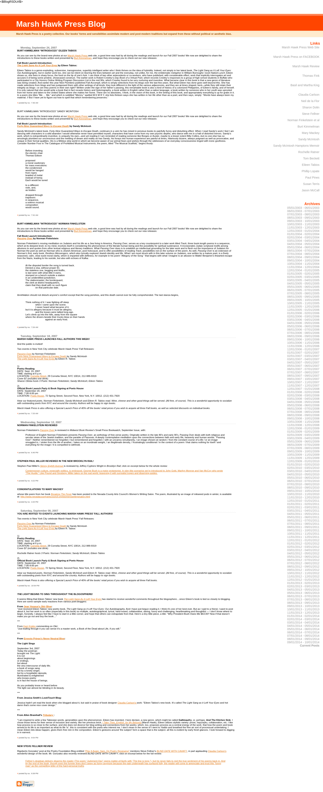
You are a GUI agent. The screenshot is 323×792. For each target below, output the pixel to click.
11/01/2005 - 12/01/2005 (303, 306)
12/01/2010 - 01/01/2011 (303, 500)
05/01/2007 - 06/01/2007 (303, 365)
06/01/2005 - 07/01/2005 (303, 290)
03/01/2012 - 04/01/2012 (303, 550)
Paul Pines (312, 177)
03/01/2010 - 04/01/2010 (303, 471)
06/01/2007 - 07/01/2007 (303, 369)
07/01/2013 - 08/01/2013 (303, 599)
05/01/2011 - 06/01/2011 (303, 517)
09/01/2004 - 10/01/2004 (303, 260)
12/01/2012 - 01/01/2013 (303, 579)
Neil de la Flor (310, 101)
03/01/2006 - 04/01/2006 (303, 319)
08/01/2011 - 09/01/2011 (303, 527)
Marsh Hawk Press (78, 55)
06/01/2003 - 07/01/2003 (303, 211)
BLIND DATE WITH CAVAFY (172, 751)
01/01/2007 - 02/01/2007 (303, 352)
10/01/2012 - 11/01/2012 (303, 573)
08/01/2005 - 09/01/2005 (303, 296)
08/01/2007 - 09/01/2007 (303, 375)
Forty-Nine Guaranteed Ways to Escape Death (42, 356)
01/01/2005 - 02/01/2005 (303, 273)
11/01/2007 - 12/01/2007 (303, 385)
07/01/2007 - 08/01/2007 (303, 372)
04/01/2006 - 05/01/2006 (303, 323)
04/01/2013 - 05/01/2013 (303, 589)
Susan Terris (311, 184)
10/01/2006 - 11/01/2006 (303, 342)
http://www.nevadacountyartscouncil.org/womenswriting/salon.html (55, 496)
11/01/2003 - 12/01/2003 (303, 227)
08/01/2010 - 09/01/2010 (303, 487)
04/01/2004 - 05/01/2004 (303, 244)
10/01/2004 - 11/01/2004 (303, 263)
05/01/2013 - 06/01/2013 (303, 593)
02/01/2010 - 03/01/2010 (303, 467)
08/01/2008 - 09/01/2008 (303, 415)
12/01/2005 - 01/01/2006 (303, 309)
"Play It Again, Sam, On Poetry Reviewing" (107, 751)
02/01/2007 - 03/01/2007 (303, 356)
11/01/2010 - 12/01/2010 (303, 497)
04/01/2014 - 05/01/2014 (303, 625)
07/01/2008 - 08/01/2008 (303, 411)
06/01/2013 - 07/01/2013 (303, 596)
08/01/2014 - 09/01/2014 (303, 639)
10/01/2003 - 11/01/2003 (303, 224)
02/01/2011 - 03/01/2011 (303, 507)
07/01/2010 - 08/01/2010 (303, 484)
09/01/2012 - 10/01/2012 (303, 569)
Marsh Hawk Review (306, 66)
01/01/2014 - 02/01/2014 (303, 616)
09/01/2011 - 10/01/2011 (303, 530)
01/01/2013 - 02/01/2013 (303, 583)
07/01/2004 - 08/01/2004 (303, 253)
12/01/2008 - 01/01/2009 (303, 428)
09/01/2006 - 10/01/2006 (303, 339)
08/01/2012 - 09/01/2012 (303, 566)
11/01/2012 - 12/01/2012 (303, 576)
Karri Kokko (29, 626)
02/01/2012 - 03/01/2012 (303, 546)
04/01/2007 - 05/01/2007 (303, 362)
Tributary (48, 715)
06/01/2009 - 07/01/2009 (303, 444)
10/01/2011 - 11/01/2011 (303, 533)
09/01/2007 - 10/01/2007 (303, 379)
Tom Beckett (311, 158)
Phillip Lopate (310, 171)
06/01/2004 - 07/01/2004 (303, 250)
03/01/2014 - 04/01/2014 (303, 622)
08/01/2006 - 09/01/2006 (303, 336)
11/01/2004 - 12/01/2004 (303, 267)
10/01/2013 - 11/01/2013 (303, 609)
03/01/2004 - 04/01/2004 (303, 240)
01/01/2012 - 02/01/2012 (303, 543)
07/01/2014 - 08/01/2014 (303, 635)
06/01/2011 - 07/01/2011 (303, 520)
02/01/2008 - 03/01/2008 (303, 395)
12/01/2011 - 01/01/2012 (303, 540)
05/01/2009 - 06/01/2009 (303, 441)
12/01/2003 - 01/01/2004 (303, 230)
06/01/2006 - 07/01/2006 (303, 329)
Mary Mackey (310, 133)
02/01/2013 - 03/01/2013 (303, 586)
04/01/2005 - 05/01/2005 (303, 283)
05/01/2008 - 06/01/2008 (303, 405)
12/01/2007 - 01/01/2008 (303, 388)
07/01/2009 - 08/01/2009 (303, 448)
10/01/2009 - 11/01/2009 (303, 454)
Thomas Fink (310, 75)
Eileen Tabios (310, 164)
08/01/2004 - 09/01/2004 (303, 257)
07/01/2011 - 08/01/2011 (303, 523)
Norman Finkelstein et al (303, 120)
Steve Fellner (310, 113)
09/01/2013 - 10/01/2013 (303, 606)
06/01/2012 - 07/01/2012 (303, 560)
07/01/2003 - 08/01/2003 (303, 214)
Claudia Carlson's (127, 702)
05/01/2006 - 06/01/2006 (303, 326)
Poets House (37, 396)
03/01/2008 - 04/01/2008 (303, 398)
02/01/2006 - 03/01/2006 (303, 316)
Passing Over (25, 238)
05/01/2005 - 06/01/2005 (303, 286)
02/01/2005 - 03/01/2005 (303, 277)
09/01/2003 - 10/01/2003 (303, 221)
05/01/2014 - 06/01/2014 (303, 629)
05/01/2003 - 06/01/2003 (303, 207)
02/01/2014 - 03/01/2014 (303, 619)
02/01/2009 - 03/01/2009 (303, 435)
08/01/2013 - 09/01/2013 (303, 602)
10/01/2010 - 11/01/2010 (303, 494)
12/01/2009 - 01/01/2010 (303, 461)
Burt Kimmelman (82, 58)
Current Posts (309, 645)
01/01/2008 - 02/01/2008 (303, 392)
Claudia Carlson (308, 94)
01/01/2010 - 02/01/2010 (303, 464)
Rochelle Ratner (308, 152)
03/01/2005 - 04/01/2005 (303, 280)
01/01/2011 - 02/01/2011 (303, 504)
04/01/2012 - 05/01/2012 (303, 553)
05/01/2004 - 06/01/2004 (303, 247)
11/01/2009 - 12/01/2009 (303, 458)
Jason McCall (310, 190)
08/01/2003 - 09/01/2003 (303, 217)
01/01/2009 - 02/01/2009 (303, 431)
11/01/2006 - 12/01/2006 (303, 346)
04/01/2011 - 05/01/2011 (303, 514)
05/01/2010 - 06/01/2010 (303, 477)
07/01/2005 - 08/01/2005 (303, 293)
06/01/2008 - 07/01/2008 (303, 408)
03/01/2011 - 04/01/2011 (303, 510)
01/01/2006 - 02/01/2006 (303, 313)
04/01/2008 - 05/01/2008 (303, 402)
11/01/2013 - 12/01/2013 (303, 612)
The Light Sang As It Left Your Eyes (36, 359)
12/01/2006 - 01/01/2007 (303, 349)
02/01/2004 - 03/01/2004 (303, 237)
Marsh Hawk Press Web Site (300, 47)
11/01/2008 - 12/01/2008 (303, 425)
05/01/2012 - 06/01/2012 (303, 556)
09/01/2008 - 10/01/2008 (303, 418)
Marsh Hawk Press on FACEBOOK (296, 56)
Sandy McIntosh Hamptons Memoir (296, 145)
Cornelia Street (38, 376)
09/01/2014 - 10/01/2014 (303, 642)
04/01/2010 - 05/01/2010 (303, 474)
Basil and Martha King (304, 85)
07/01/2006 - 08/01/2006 (303, 332)
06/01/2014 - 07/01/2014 (303, 632)
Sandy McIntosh (308, 139)
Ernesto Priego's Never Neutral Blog (44, 638)
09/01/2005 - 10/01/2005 (303, 300)
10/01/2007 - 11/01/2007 (303, 382)
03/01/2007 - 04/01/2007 (303, 359)
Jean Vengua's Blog (37, 606)
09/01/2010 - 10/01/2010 (303, 490)
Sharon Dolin (310, 107)
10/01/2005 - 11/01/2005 (303, 303)
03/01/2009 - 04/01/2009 (303, 438)
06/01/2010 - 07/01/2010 (303, 481)
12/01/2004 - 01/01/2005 (303, 270)
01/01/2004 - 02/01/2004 (303, 234)
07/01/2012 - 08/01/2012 (303, 563)
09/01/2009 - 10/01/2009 (303, 451)
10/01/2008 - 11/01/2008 (303, 421)
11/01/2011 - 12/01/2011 (303, 537)
